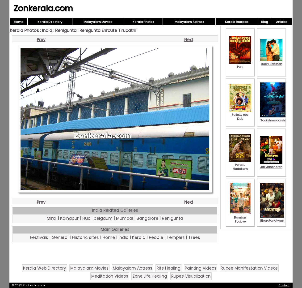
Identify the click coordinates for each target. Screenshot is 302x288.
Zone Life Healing (149, 276)
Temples (176, 237)
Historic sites (85, 237)
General (60, 237)
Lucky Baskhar (271, 62)
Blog (264, 22)
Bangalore (147, 218)
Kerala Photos (143, 22)
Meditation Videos (109, 276)
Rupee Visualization (191, 276)
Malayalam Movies (98, 22)
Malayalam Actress (189, 22)
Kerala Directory (50, 22)
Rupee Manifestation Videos (249, 268)
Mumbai (124, 218)
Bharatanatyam (272, 219)
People (156, 237)
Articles (281, 22)
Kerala (138, 237)
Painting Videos (200, 268)
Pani (240, 65)
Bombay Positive (240, 217)
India (47, 30)
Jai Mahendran (271, 165)
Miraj (52, 218)
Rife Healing (168, 268)
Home (18, 22)
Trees (194, 237)
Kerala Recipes (236, 22)
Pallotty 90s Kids (240, 115)
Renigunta (65, 30)
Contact (284, 285)
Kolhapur (69, 218)
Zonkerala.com (43, 8)
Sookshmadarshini (274, 118)
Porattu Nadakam (240, 165)
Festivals (39, 237)
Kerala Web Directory (44, 268)
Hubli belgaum (97, 218)
